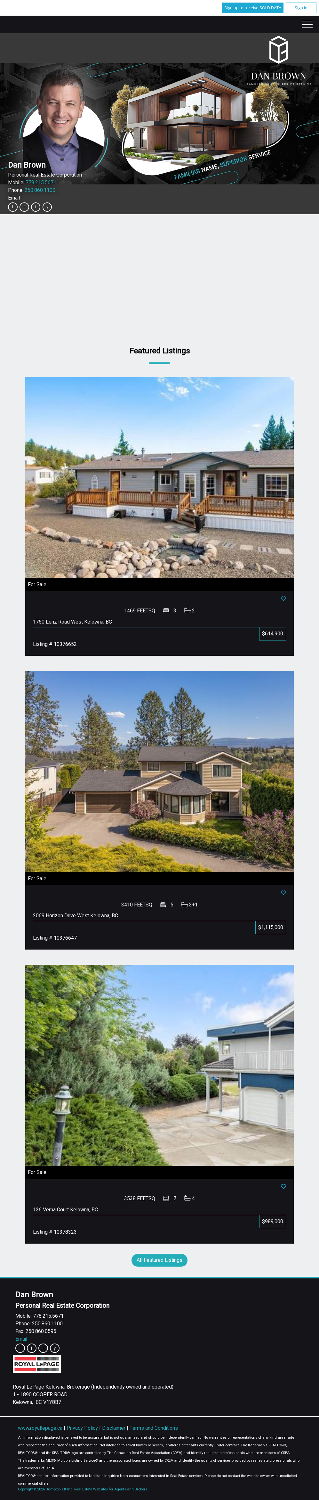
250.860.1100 (40, 190)
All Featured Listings (159, 1260)
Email (14, 198)
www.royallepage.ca (40, 1428)
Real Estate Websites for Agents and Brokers (110, 1489)
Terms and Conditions (154, 1428)
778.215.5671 (41, 182)
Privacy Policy (83, 1428)
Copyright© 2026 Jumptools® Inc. (45, 1489)
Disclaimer (114, 1428)
